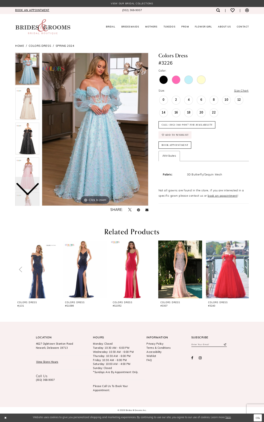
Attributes (169, 155)
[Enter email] (209, 344)
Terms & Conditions (158, 348)
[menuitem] (32, 10)
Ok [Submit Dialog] (258, 417)
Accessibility (154, 352)
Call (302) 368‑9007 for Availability (187, 125)
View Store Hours (47, 362)
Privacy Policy (154, 344)
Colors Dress (40, 46)
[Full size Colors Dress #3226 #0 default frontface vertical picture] (95, 129)
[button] (247, 10)
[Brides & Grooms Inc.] (43, 27)
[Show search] (218, 10)
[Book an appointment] (32, 10)
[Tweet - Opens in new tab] (130, 210)
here (228, 417)
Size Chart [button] (241, 90)
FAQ (149, 360)
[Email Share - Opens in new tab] (146, 210)
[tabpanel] (95, 129)
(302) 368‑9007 (45, 380)
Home (19, 46)
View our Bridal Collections (132, 4)
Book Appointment (175, 145)
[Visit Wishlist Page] (232, 10)
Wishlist (151, 356)
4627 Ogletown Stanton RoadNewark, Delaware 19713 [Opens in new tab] (54, 346)
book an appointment (222, 195)
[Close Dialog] (5, 418)
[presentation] (37, 269)
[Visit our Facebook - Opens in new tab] (192, 358)
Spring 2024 (65, 46)
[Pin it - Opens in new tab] (138, 210)
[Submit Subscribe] (224, 344)
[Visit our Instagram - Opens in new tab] (200, 358)
